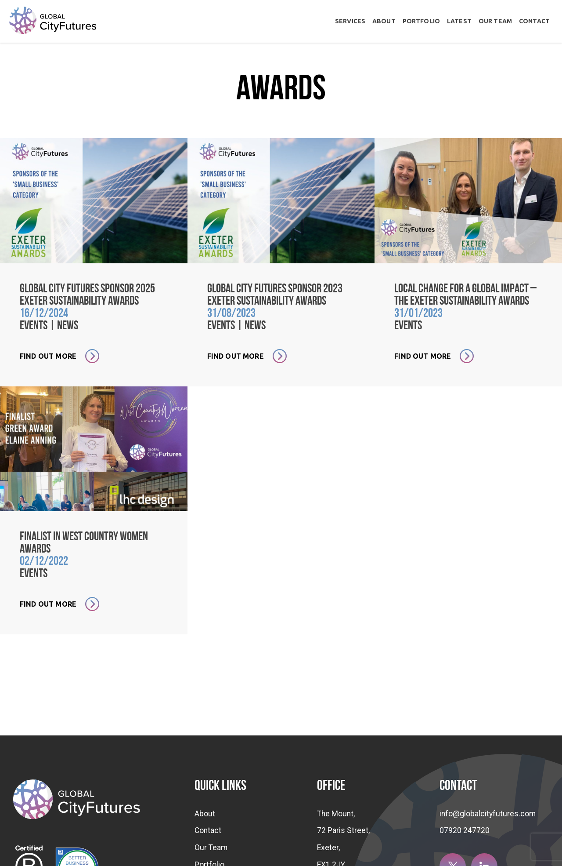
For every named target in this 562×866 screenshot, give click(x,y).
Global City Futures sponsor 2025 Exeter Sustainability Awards (87, 295)
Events (33, 326)
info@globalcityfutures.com (488, 813)
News (67, 326)
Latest (459, 21)
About (384, 21)
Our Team (495, 21)
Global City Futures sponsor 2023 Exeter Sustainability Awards (274, 295)
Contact (534, 21)
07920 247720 (465, 830)
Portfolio (421, 21)
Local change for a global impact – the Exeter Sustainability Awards (465, 295)
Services (350, 21)
